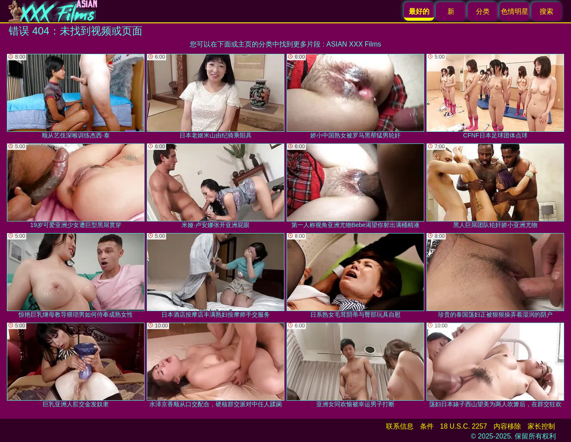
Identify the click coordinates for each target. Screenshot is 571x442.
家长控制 (541, 426)
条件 (427, 426)
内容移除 (507, 426)
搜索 (546, 11)
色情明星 (514, 11)
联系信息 (400, 426)
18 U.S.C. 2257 (463, 426)
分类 (483, 11)
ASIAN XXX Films (354, 44)
